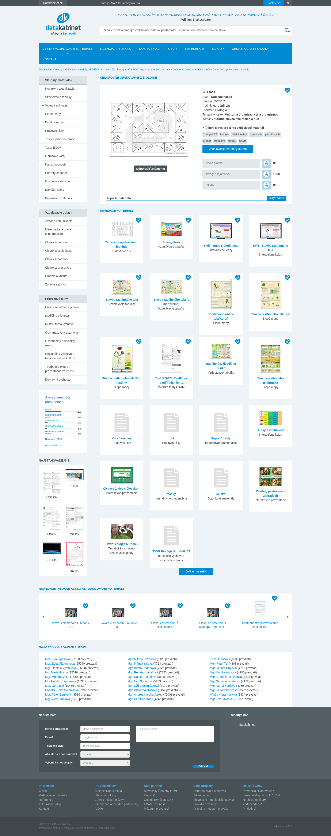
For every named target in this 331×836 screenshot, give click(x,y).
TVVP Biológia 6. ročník (121, 544)
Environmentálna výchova (62, 307)
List (171, 438)
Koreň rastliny (122, 438)
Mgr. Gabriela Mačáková (226, 676)
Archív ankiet (52, 445)
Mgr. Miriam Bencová (223, 690)
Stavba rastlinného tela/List (270, 314)
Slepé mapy (53, 114)
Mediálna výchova (57, 315)
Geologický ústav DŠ (157, 799)
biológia (224, 134)
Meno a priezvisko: (56, 728)
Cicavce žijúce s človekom (121, 488)
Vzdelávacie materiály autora (228, 149)
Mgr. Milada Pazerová (142, 659)
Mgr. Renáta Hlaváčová (143, 672)
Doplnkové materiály (58, 198)
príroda (207, 140)
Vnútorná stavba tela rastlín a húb (191, 69)
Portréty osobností (57, 173)
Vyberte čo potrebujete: (59, 762)
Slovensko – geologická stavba (213, 799)
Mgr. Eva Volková (221, 699)
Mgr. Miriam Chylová (223, 668)
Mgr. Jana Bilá (54, 685)
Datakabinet (45, 69)
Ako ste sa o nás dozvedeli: (61, 754)
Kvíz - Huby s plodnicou (221, 245)
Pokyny (209, 185)
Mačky (171, 494)
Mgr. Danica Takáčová (142, 676)
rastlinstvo (219, 140)
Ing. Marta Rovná (56, 672)
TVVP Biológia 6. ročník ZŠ (171, 551)
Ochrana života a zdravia (61, 332)
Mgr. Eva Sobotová (140, 681)
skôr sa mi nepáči (54, 426)
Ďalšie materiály (196, 571)
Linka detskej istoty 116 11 (260, 795)
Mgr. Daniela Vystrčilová (61, 668)
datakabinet (247, 724)
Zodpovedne (251, 804)
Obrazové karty (55, 156)
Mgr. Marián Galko (57, 676)
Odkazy (218, 48)
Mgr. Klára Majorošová (142, 690)
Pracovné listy (54, 130)
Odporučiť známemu (150, 168)
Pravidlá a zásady (205, 804)
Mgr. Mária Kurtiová (222, 685)
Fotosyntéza (171, 242)
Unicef (148, 795)
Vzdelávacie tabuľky (58, 97)
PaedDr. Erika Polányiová (62, 690)
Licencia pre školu (115, 48)
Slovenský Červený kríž (159, 791)
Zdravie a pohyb (55, 284)
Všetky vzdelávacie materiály (67, 48)
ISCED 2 (94, 69)
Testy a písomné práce (60, 139)
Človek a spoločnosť (58, 250)
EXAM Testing (153, 804)
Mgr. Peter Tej (219, 663)
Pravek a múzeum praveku (211, 808)
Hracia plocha (214, 163)
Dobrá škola (149, 48)
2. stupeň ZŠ (210, 134)
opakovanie (256, 134)
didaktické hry (239, 134)
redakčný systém (73, 828)
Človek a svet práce (58, 267)
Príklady (248, 808)
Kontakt (49, 59)
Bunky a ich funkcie (270, 430)
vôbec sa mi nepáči (55, 431)
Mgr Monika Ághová (223, 672)
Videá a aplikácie (56, 105)
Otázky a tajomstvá (217, 174)
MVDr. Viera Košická (223, 694)
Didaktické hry (54, 122)
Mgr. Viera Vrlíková (57, 699)
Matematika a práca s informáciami (58, 232)
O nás (173, 48)
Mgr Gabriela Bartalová (225, 681)
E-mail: (49, 737)
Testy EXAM (53, 147)
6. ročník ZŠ (108, 69)
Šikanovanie (201, 795)
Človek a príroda (56, 242)
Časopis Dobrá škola (108, 791)
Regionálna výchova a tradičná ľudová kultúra (60, 356)
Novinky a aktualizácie (60, 88)
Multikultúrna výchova (59, 324)
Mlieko (221, 494)
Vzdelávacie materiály (53, 795)
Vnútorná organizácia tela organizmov (149, 69)
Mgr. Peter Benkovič (58, 694)
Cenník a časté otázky (250, 48)
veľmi (48, 409)
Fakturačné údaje (50, 804)
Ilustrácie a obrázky (58, 181)
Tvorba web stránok (50, 828)
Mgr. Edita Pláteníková (60, 663)
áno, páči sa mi (53, 414)
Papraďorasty (221, 438)
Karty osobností (55, 164)
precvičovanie (272, 134)
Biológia (121, 69)
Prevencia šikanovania (257, 791)
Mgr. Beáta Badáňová (142, 668)
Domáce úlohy (54, 189)
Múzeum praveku (155, 808)
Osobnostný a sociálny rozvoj (60, 343)
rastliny (232, 140)
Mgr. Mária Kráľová (140, 663)
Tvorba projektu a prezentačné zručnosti (59, 369)
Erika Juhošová (220, 659)
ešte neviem (51, 420)
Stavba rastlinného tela (122, 299)
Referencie (194, 48)
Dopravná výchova (57, 379)
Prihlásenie (274, 3)
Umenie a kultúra (56, 276)
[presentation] (168, 752)
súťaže (242, 140)
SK (288, 3)
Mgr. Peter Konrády (140, 699)
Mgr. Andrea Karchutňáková (146, 694)
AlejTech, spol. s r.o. (104, 828)
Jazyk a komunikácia (58, 221)
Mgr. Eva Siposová (57, 659)
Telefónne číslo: (54, 745)
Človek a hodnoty (56, 259)
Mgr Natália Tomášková (60, 681)
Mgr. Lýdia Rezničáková (143, 685)
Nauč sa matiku (253, 799)
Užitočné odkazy (105, 795)
